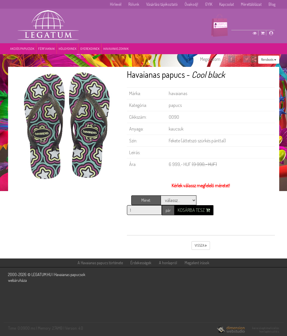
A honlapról (168, 262)
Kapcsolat (226, 4)
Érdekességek (140, 262)
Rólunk (133, 4)
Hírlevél (115, 4)
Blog (272, 4)
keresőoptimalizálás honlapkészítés (265, 329)
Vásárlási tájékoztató (162, 4)
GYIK (208, 4)
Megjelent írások (197, 262)
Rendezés (268, 59)
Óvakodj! (191, 4)
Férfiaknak (46, 49)
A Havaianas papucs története (100, 262)
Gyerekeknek (90, 49)
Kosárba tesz (194, 210)
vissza (201, 245)
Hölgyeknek (67, 49)
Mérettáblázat (251, 4)
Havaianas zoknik (116, 49)
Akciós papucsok (22, 49)
